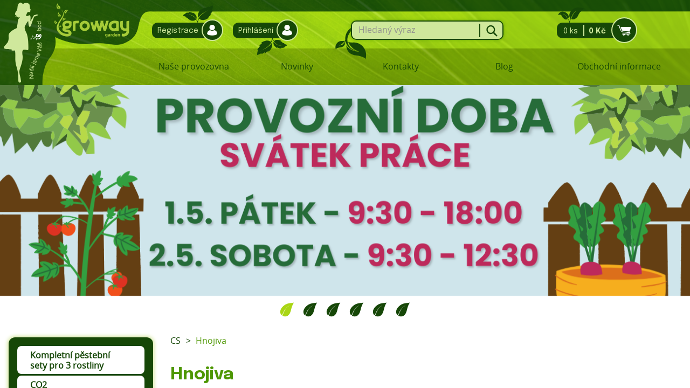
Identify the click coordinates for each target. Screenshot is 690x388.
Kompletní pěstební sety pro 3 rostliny (70, 360)
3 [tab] (333, 309)
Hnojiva (211, 341)
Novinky (297, 66)
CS (175, 341)
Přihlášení (262, 30)
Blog (504, 66)
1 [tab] (287, 309)
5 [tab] (379, 309)
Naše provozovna (193, 66)
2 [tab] (310, 309)
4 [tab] (356, 309)
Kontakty (401, 66)
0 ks (593, 30)
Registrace (184, 30)
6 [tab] (403, 309)
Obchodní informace (619, 66)
